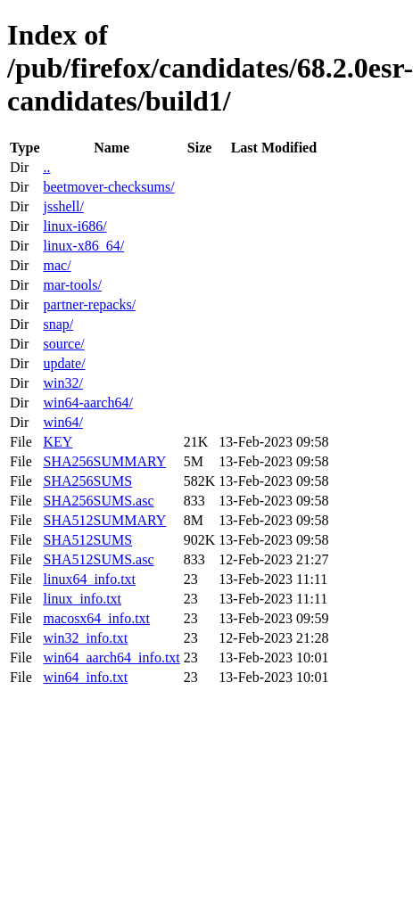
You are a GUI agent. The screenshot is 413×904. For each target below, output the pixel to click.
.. (46, 167)
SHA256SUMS (87, 481)
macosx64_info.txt (96, 618)
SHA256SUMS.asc (98, 500)
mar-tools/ (72, 284)
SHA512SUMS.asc (98, 559)
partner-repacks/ (89, 304)
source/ (63, 343)
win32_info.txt (85, 637)
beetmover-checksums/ (108, 186)
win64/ (62, 422)
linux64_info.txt (89, 579)
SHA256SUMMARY (104, 461)
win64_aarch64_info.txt (111, 657)
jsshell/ (63, 206)
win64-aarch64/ (87, 402)
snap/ (58, 324)
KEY (57, 441)
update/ (64, 363)
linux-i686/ (74, 226)
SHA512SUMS (87, 539)
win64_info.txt (85, 677)
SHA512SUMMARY (104, 520)
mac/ (56, 265)
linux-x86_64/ (83, 245)
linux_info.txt (82, 598)
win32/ (62, 382)
